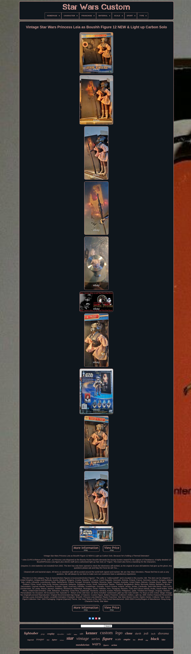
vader (69, 634)
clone (129, 633)
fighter (54, 640)
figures (106, 645)
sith (81, 634)
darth (138, 633)
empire (127, 639)
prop (43, 634)
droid (140, 639)
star (70, 638)
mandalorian (82, 644)
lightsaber (31, 633)
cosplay (51, 633)
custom (106, 632)
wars (96, 643)
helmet (62, 640)
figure (107, 638)
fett (134, 640)
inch (153, 633)
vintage (82, 638)
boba (75, 634)
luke (163, 640)
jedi (146, 633)
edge (147, 640)
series (96, 639)
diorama (163, 633)
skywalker (60, 634)
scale (118, 639)
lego (118, 632)
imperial (30, 640)
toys (48, 640)
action (114, 645)
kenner (91, 633)
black (155, 639)
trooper (40, 639)
